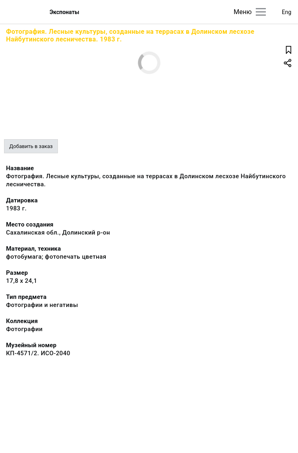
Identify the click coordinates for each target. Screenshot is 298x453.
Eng (287, 12)
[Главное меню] (261, 12)
